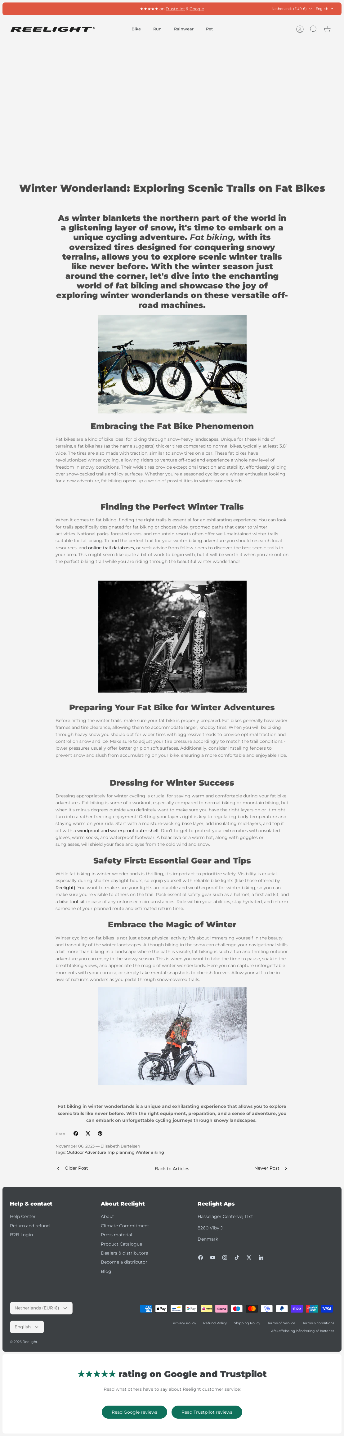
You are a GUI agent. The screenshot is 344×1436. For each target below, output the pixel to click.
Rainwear (184, 28)
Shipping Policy (247, 1323)
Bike (136, 28)
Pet (209, 28)
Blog (106, 1271)
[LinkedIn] (261, 1257)
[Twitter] (249, 1257)
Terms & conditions (318, 1323)
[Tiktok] (237, 1257)
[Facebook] (200, 1257)
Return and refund (30, 1226)
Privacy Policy (184, 1323)
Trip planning (121, 1152)
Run (157, 28)
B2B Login (21, 1235)
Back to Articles (172, 1168)
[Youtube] (213, 1257)
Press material (116, 1235)
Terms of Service (281, 1323)
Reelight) (65, 887)
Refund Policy (215, 1323)
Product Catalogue (121, 1244)
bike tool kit (72, 901)
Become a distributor (124, 1262)
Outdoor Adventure (86, 1152)
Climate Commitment (125, 1226)
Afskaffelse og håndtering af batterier (302, 1331)
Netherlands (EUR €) (292, 9)
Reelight (30, 1342)
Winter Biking (150, 1152)
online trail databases (111, 548)
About (107, 1216)
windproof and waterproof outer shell (118, 830)
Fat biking (211, 237)
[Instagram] (225, 1257)
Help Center (23, 1216)
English (325, 9)
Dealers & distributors (124, 1253)
